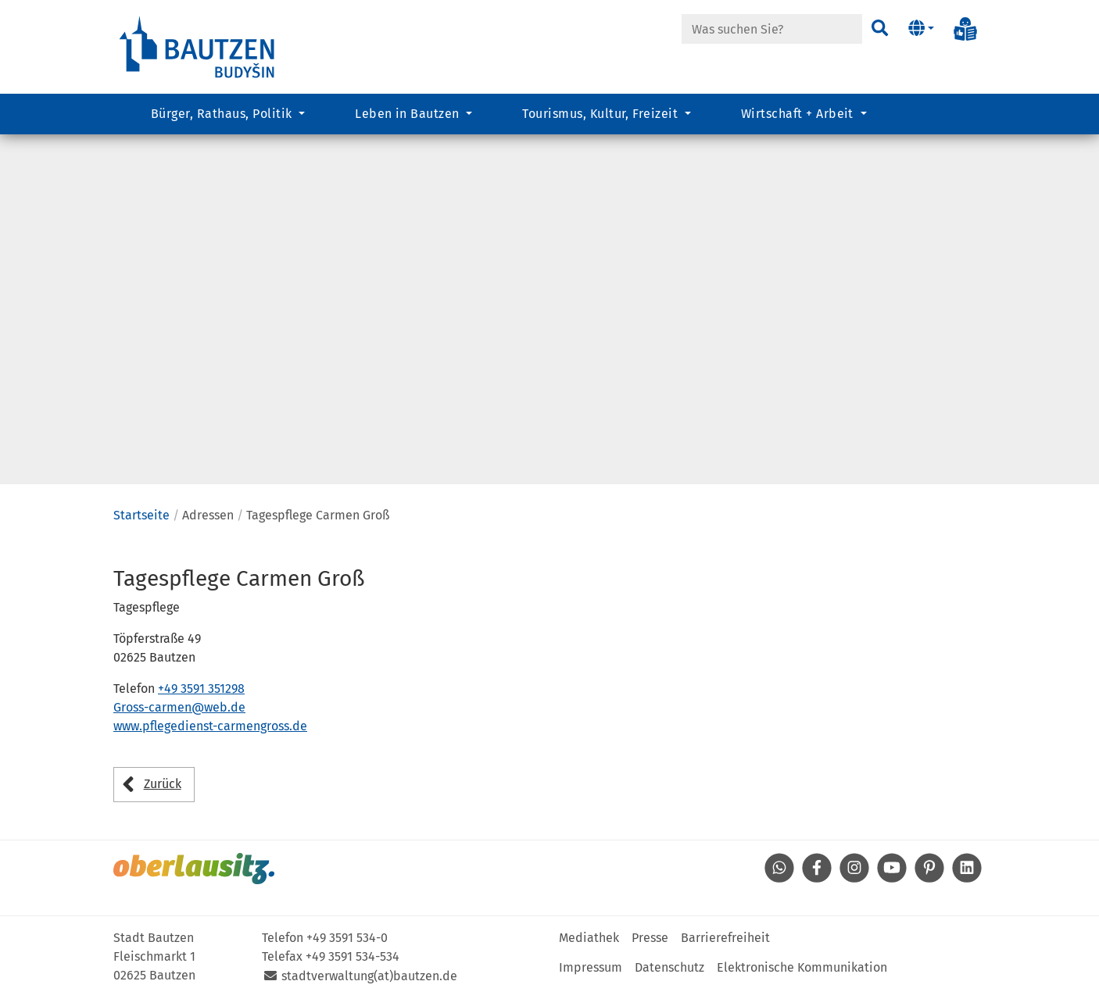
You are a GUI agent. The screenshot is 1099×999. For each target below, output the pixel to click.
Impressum (590, 967)
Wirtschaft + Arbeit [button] (799, 113)
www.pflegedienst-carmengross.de (210, 726)
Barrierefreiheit (725, 937)
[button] (921, 29)
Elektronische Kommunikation (802, 967)
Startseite (141, 515)
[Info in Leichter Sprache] (965, 29)
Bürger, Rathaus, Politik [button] (223, 113)
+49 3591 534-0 (347, 937)
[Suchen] (879, 29)
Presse (650, 937)
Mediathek (589, 937)
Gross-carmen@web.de (179, 707)
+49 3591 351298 (201, 688)
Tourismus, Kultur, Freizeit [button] (601, 113)
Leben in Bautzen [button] (409, 113)
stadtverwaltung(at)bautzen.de (369, 976)
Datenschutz (669, 967)
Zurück (162, 783)
